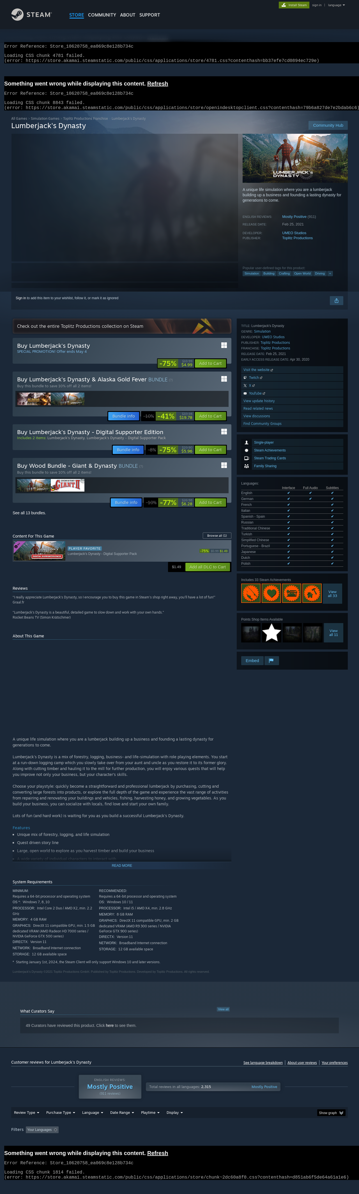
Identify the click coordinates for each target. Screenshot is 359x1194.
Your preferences (335, 1069)
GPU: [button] (274, 1140)
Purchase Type (58, 1123)
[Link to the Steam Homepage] (36, 19)
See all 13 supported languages (265, 414)
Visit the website (258, 552)
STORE (76, 15)
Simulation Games (45, 125)
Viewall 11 (333, 482)
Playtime (148, 1123)
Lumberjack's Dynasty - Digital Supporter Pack (126, 444)
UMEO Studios (294, 240)
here (110, 1032)
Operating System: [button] (227, 1140)
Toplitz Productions (297, 245)
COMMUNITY (102, 15)
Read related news (258, 591)
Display (173, 1123)
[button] (210, 370)
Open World (302, 280)
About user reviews (302, 1069)
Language (90, 1123)
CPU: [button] (256, 1140)
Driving (320, 280)
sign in (316, 5)
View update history (259, 583)
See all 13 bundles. (29, 519)
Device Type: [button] (299, 1140)
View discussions (256, 598)
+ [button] (330, 280)
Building (268, 280)
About (127, 15)
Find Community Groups (262, 606)
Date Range (120, 1123)
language (334, 5)
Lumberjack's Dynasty (65, 444)
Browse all (217, 542)
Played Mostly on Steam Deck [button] (179, 1140)
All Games (19, 125)
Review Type (24, 1123)
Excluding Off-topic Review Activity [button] (96, 1140)
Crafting (284, 280)
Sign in (21, 305)
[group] (179, 1141)
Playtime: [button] (139, 1140)
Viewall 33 (332, 443)
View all (223, 1016)
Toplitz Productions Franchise (85, 125)
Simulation (252, 280)
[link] (176, 370)
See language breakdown (263, 1069)
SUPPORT (149, 15)
